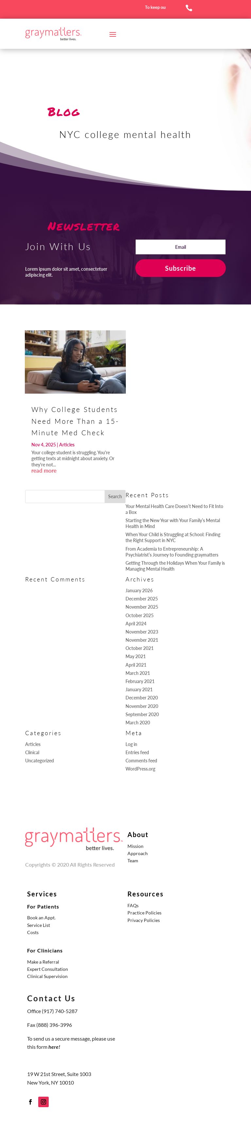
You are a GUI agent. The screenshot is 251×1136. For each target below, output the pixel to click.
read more (44, 470)
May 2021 (136, 656)
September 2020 (142, 714)
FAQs (133, 905)
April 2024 (136, 623)
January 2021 (139, 689)
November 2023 (142, 632)
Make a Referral (43, 962)
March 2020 (138, 722)
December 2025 (142, 598)
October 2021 (140, 648)
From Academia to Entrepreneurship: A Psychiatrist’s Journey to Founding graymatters (172, 552)
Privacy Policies (143, 920)
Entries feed (137, 752)
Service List (38, 925)
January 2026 (139, 590)
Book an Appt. (41, 917)
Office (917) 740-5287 (52, 1011)
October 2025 (140, 615)
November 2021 (142, 640)
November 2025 (142, 607)
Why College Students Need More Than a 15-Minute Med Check (75, 421)
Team (132, 860)
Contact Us (51, 998)
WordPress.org (140, 769)
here (53, 1047)
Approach (137, 853)
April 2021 (136, 665)
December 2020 (142, 697)
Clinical (32, 752)
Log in (131, 744)
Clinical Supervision (47, 976)
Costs (33, 932)
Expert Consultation (47, 969)
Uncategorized (39, 760)
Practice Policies (144, 912)
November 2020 (142, 706)
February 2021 (140, 681)
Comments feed (141, 760)
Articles (67, 444)
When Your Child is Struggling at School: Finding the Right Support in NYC (173, 537)
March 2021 (138, 673)
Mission (135, 846)
